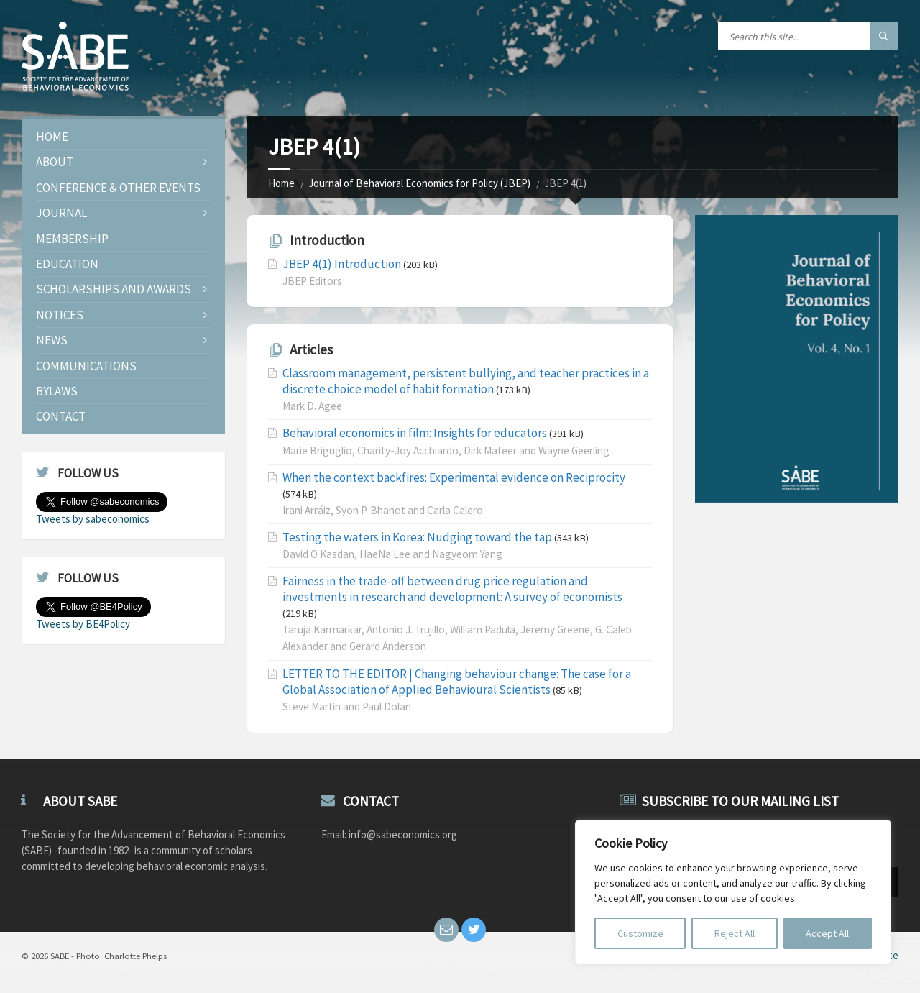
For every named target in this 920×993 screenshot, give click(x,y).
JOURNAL (61, 213)
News (52, 340)
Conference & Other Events (118, 188)
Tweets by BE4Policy (83, 624)
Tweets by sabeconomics (93, 519)
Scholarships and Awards (113, 289)
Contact (61, 416)
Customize (640, 933)
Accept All (827, 933)
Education (67, 264)
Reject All (734, 933)
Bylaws (57, 391)
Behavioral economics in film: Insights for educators (414, 433)
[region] (733, 892)
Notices (59, 315)
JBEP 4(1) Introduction (341, 264)
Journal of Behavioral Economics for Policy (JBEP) (419, 183)
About (54, 162)
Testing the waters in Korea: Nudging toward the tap (417, 537)
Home (281, 183)
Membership (72, 239)
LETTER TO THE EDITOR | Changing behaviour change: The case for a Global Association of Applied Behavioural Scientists (456, 681)
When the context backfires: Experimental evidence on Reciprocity (453, 477)
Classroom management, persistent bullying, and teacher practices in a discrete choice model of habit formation (465, 381)
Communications (86, 366)
